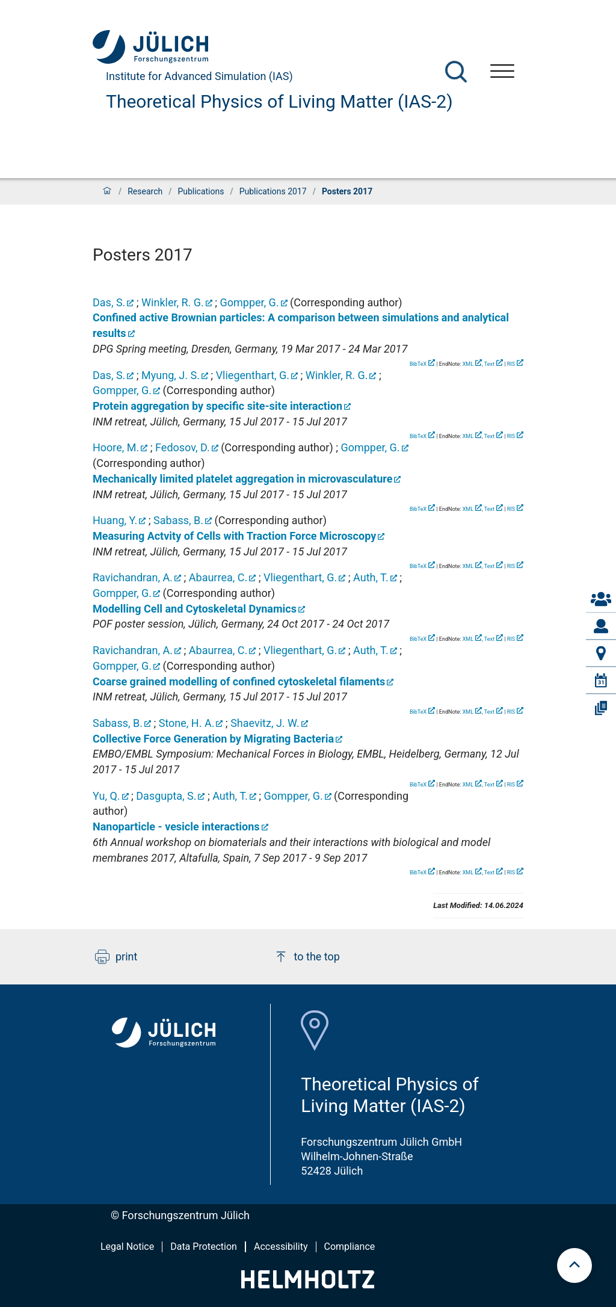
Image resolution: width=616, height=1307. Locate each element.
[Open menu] (502, 72)
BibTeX (418, 364)
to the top (307, 957)
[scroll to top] (574, 1265)
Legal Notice (127, 1246)
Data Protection (203, 1246)
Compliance (349, 1246)
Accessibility (281, 1246)
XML (468, 364)
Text (489, 364)
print (116, 957)
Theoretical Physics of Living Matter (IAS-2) (279, 101)
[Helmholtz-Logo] (307, 1284)
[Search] (456, 71)
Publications (200, 191)
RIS (511, 364)
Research (145, 191)
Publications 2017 (273, 191)
